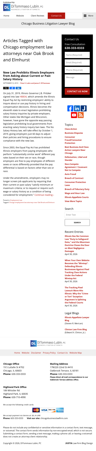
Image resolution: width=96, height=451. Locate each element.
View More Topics (73, 201)
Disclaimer (36, 352)
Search (77, 222)
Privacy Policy (49, 352)
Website (20, 15)
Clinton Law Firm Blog (76, 329)
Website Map (76, 352)
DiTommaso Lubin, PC (81, 6)
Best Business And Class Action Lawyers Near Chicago (77, 150)
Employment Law (16, 200)
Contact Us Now (77, 91)
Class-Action (71, 129)
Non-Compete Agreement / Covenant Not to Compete (76, 167)
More (90, 15)
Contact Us (56, 15)
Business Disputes (74, 133)
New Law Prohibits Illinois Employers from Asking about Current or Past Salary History (28, 76)
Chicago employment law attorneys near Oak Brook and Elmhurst (31, 202)
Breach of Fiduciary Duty (77, 189)
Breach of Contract (74, 178)
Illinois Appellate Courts (77, 197)
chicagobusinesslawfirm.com (54, 418)
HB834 (23, 96)
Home (6, 15)
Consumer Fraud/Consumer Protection (73, 140)
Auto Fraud (70, 174)
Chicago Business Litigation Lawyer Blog (23, 6)
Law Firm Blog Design (79, 443)
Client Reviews (37, 15)
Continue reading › (44, 194)
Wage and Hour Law (75, 193)
